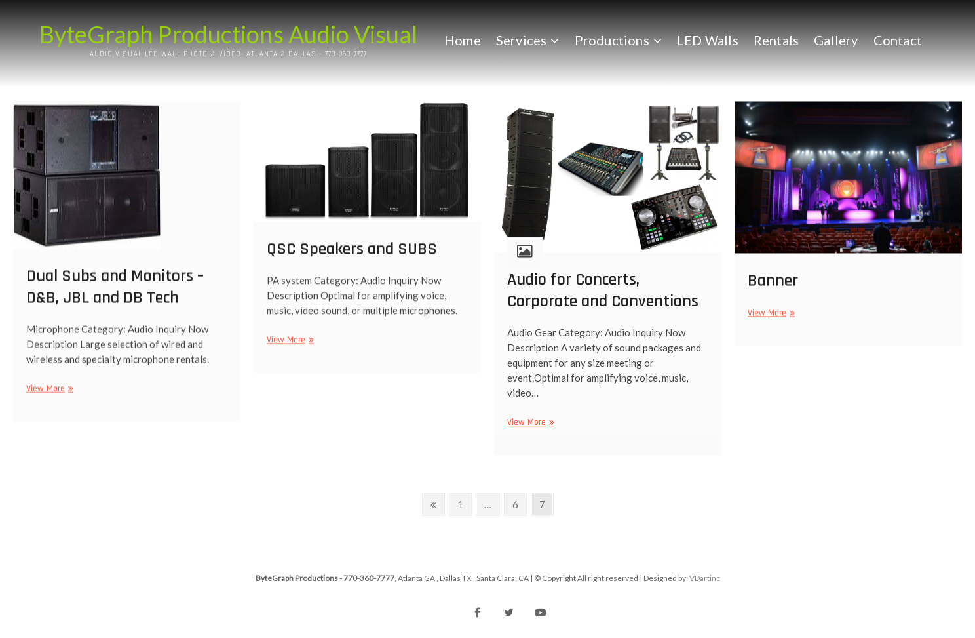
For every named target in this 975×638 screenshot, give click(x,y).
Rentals (776, 40)
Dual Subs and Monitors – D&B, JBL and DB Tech (115, 293)
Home (462, 40)
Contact (897, 40)
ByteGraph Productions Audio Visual (228, 34)
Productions (612, 40)
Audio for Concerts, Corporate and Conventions (602, 297)
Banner (773, 285)
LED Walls (707, 40)
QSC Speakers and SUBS (352, 255)
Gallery (836, 40)
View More (48, 396)
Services (521, 40)
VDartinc (704, 578)
